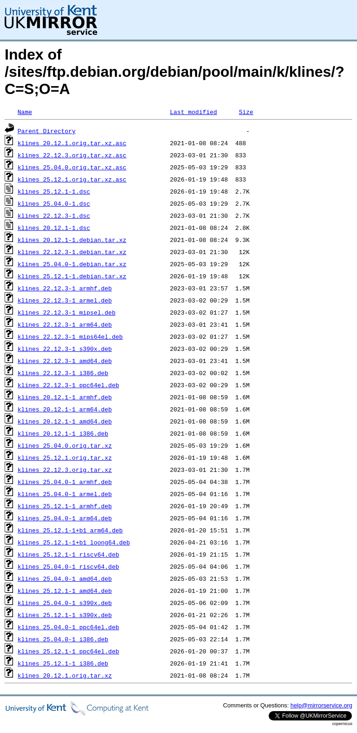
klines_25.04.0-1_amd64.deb (65, 578)
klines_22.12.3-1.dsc (54, 215)
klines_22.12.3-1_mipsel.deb (67, 312)
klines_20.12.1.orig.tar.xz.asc (72, 143)
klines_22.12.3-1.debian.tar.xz (72, 252)
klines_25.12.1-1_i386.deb (63, 663)
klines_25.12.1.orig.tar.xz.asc (72, 179)
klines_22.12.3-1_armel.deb (65, 300)
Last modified (193, 112)
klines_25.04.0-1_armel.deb (65, 494)
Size (246, 112)
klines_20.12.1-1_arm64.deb (65, 409)
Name (25, 112)
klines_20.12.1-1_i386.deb (63, 433)
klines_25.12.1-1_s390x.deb (65, 615)
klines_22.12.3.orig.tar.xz (65, 469)
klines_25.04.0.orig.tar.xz (65, 445)
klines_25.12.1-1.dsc (54, 191)
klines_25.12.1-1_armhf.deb (65, 506)
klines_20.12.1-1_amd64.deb (65, 421)
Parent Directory (47, 131)
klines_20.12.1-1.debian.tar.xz (72, 239)
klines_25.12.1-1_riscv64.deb (68, 554)
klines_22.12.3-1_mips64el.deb (70, 336)
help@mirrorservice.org (321, 705)
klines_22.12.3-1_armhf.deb (65, 288)
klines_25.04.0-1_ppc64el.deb (68, 627)
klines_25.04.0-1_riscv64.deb (68, 566)
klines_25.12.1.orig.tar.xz (65, 457)
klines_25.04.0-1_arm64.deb (65, 518)
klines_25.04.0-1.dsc (54, 203)
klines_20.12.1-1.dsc (54, 227)
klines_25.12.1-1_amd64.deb (65, 590)
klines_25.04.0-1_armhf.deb (65, 481)
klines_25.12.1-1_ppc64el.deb (68, 651)
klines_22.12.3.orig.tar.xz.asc (72, 155)
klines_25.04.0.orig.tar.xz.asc (72, 167)
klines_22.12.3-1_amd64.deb (65, 360)
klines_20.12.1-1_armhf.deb (65, 397)
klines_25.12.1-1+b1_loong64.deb (74, 542)
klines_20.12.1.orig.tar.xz (65, 675)
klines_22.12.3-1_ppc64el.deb (68, 385)
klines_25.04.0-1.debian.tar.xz (72, 264)
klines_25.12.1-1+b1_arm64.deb (70, 530)
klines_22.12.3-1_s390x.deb (65, 348)
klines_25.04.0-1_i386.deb (63, 639)
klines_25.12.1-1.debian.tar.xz (72, 276)
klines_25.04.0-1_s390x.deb (65, 603)
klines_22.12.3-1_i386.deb (63, 373)
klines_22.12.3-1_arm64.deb (65, 324)
